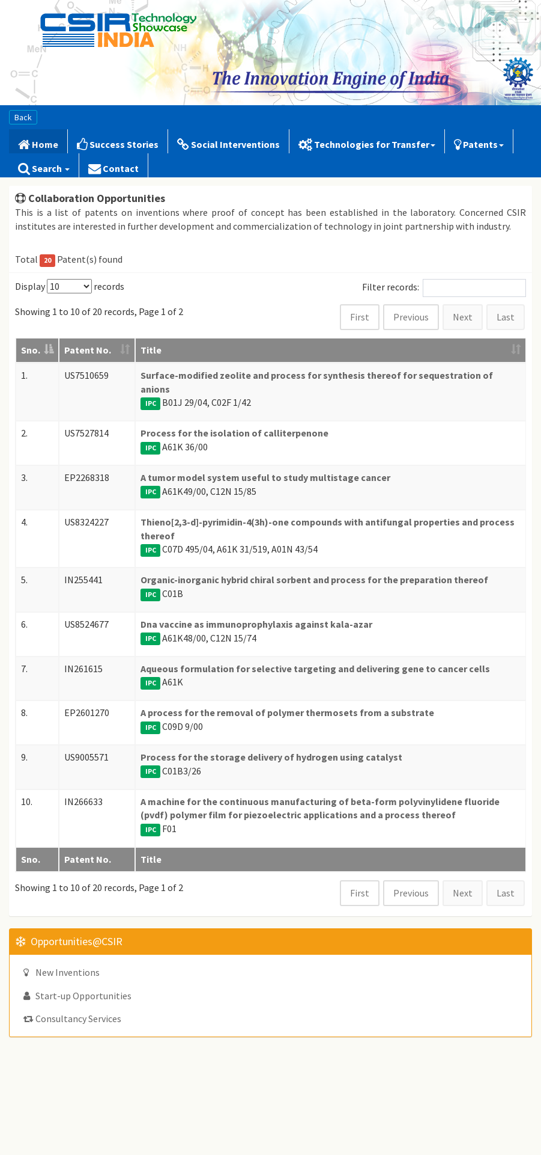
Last (506, 317)
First (359, 317)
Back (23, 117)
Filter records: (444, 288)
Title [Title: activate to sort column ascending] (151, 350)
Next (463, 317)
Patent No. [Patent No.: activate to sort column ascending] (87, 350)
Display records (69, 286)
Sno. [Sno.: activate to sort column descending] (30, 350)
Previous (411, 317)
